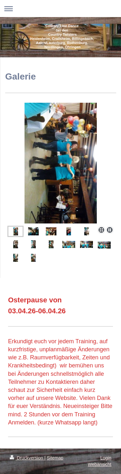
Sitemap (55, 457)
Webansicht (99, 464)
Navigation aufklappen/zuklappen (60, 8)
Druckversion (27, 457)
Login (105, 457)
